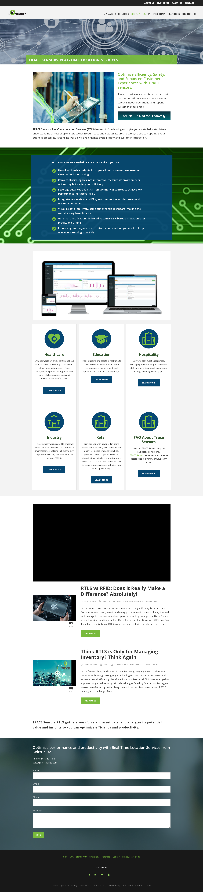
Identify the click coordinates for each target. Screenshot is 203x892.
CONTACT (189, 3)
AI (114, 601)
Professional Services (164, 14)
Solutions (138, 14)
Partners (106, 856)
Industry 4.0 (122, 601)
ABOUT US (149, 3)
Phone (102, 801)
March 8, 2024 (91, 664)
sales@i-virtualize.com (45, 762)
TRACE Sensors (137, 455)
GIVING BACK (163, 3)
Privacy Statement (131, 856)
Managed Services (116, 14)
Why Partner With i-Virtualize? (84, 856)
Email (102, 787)
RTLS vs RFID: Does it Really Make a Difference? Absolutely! (123, 591)
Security (138, 601)
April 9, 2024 (90, 601)
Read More (90, 634)
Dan (104, 601)
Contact (116, 856)
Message (102, 819)
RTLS (131, 601)
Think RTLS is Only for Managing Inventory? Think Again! (119, 654)
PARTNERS (177, 3)
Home (64, 856)
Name (102, 774)
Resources (189, 14)
